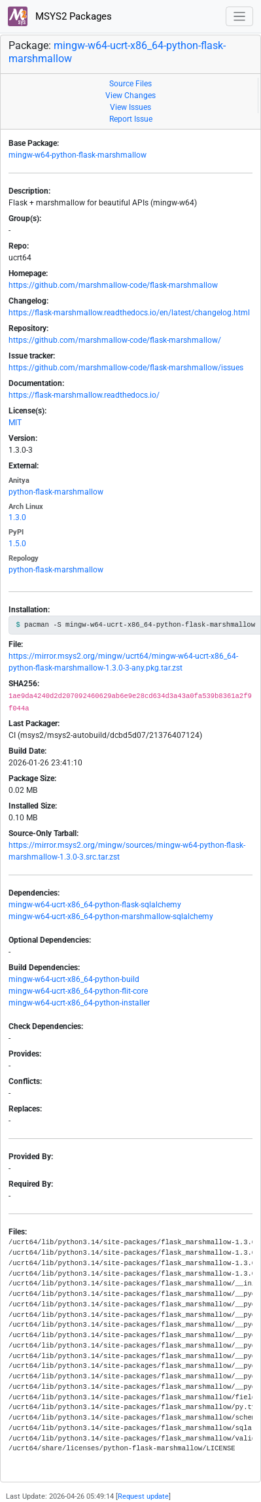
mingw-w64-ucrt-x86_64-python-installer (79, 1002)
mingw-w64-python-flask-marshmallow (78, 155)
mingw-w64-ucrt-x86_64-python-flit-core (78, 991)
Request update (143, 1496)
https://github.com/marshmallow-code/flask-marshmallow (113, 285)
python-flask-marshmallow (56, 492)
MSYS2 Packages (60, 16)
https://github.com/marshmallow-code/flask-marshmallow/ (115, 340)
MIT (15, 422)
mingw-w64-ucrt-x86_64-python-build (74, 979)
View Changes (130, 95)
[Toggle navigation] (240, 17)
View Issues (130, 107)
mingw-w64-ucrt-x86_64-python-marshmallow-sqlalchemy (111, 916)
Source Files (130, 83)
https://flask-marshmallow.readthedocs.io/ (84, 395)
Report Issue (130, 119)
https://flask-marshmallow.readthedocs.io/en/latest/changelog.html (129, 312)
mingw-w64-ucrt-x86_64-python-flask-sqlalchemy (95, 904)
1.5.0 (17, 543)
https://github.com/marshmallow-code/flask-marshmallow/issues (126, 367)
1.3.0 (17, 517)
